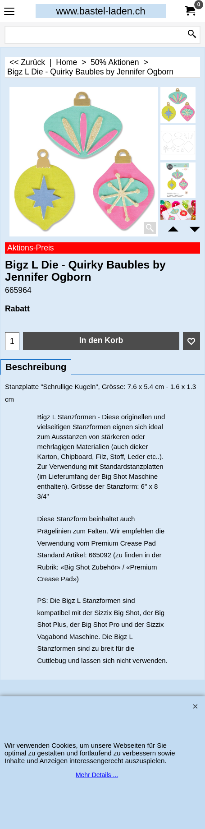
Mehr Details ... (97, 774)
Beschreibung (35, 367)
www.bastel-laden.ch (100, 11)
